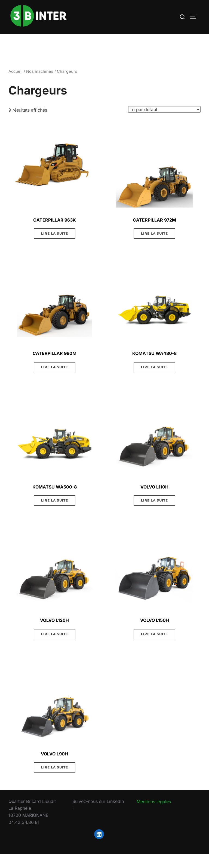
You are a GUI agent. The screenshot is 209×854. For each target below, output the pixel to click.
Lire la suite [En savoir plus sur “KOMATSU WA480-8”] (154, 367)
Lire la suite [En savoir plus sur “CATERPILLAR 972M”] (154, 233)
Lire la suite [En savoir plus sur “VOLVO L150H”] (154, 634)
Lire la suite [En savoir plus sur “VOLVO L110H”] (154, 500)
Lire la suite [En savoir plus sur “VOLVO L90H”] (54, 767)
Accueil (15, 71)
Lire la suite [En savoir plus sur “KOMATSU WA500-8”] (54, 500)
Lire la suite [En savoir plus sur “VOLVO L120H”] (54, 634)
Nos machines (39, 71)
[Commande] (164, 109)
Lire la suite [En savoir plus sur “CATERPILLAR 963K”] (54, 233)
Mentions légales (154, 801)
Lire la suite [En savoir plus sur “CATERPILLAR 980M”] (54, 367)
